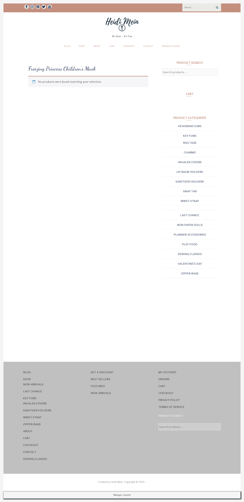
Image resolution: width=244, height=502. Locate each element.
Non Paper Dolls (190, 225)
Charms (190, 152)
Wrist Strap (190, 201)
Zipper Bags (189, 273)
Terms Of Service (171, 407)
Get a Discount (102, 372)
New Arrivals (33, 384)
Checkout (128, 46)
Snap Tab (190, 191)
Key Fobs (189, 136)
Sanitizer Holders (190, 181)
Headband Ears (189, 126)
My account (167, 372)
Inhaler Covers (190, 162)
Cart (112, 46)
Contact (148, 46)
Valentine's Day (190, 264)
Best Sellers (100, 379)
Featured (98, 386)
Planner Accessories (190, 234)
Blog (67, 46)
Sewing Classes (171, 46)
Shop (82, 46)
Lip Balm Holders (189, 172)
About (97, 46)
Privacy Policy (169, 400)
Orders (163, 379)
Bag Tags (189, 143)
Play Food (189, 244)
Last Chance (189, 215)
